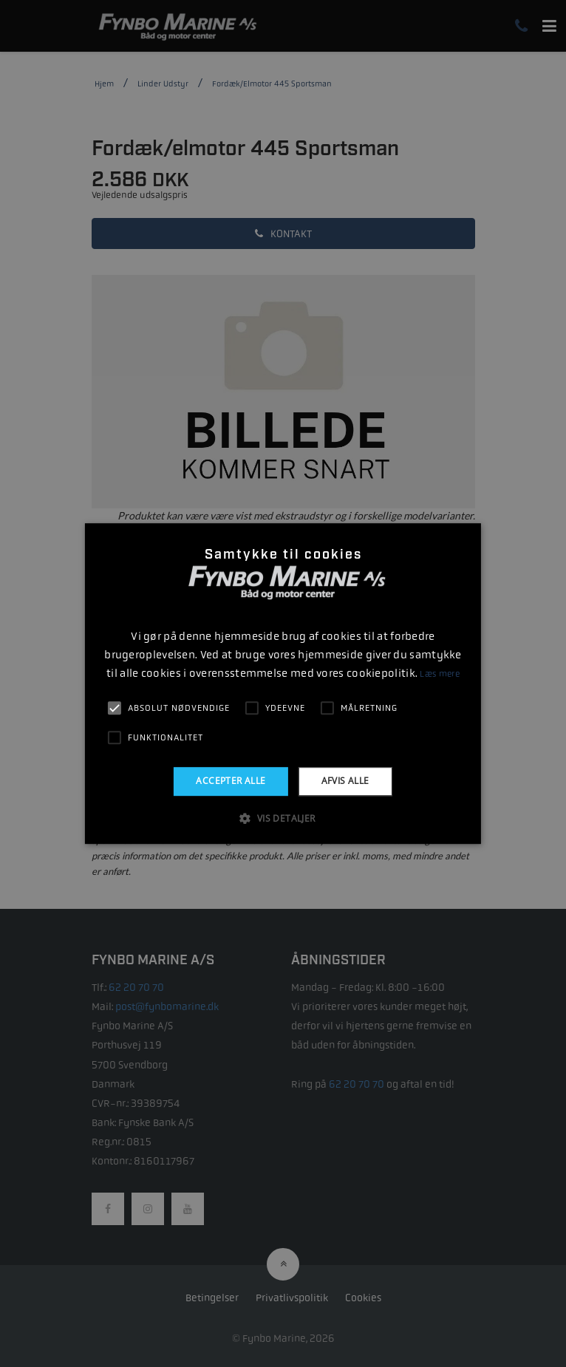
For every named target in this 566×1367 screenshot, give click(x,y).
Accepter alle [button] (230, 780)
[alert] (283, 683)
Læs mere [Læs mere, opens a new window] (439, 674)
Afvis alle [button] (345, 780)
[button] (282, 818)
